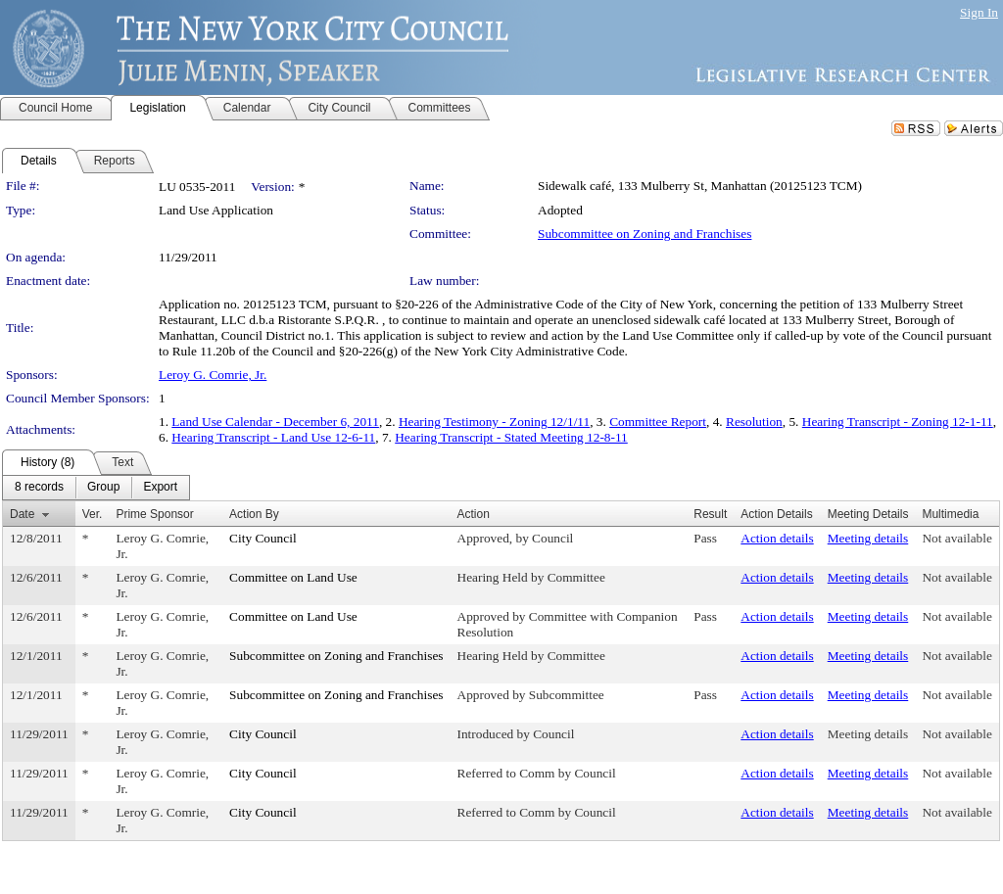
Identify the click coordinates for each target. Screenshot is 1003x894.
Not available (956, 538)
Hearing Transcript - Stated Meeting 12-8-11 (511, 437)
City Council (263, 538)
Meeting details (868, 538)
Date (22, 514)
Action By (254, 514)
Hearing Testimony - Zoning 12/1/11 (494, 421)
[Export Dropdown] (160, 487)
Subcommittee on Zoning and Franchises (644, 233)
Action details (776, 538)
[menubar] (96, 487)
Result (710, 514)
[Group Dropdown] (103, 487)
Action (473, 514)
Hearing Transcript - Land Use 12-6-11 (273, 437)
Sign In (979, 12)
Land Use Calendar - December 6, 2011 (275, 421)
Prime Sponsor (154, 514)
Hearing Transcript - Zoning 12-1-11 (897, 421)
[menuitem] (39, 487)
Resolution (754, 421)
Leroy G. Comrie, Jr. (212, 374)
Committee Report (657, 421)
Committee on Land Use (293, 577)
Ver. (92, 514)
